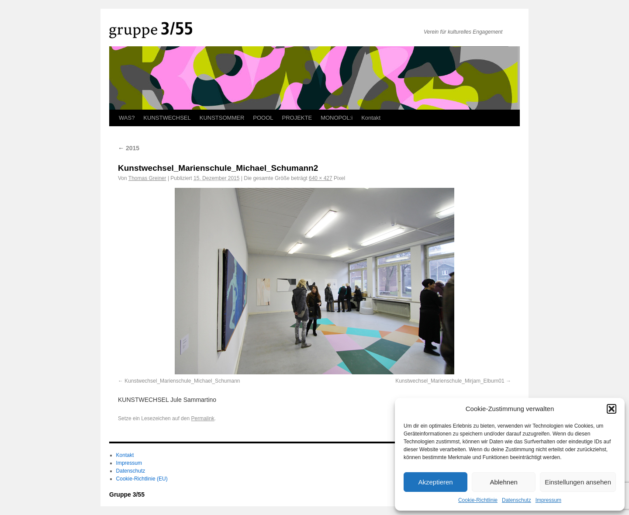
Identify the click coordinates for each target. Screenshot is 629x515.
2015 (128, 148)
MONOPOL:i (337, 117)
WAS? (127, 117)
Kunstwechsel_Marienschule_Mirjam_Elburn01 (449, 381)
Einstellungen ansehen (578, 482)
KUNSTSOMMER (222, 117)
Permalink (202, 418)
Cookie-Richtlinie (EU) (142, 479)
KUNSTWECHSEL (166, 117)
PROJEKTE (297, 117)
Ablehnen (503, 482)
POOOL (263, 117)
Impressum (548, 500)
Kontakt (370, 117)
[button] (611, 408)
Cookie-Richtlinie (478, 500)
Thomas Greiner (147, 178)
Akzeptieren (435, 482)
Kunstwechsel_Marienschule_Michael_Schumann (182, 381)
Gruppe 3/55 (127, 494)
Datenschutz (516, 500)
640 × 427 (320, 178)
